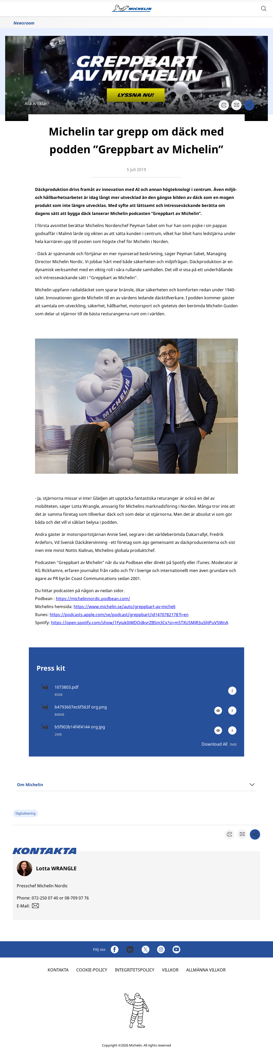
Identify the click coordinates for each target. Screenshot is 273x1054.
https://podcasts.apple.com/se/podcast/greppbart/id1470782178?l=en (119, 614)
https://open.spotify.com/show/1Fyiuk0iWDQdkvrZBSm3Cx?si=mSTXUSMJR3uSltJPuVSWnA (139, 622)
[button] (264, 8)
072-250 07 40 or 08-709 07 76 (60, 898)
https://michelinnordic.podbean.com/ (93, 598)
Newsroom (23, 23)
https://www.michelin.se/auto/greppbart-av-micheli (124, 606)
